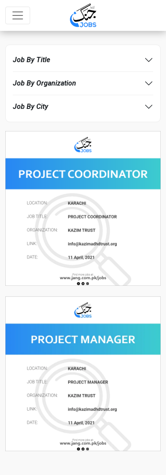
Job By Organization (44, 83)
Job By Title (31, 60)
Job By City (30, 106)
